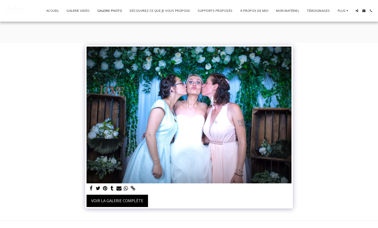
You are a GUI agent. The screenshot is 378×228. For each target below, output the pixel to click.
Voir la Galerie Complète (117, 200)
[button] (357, 10)
